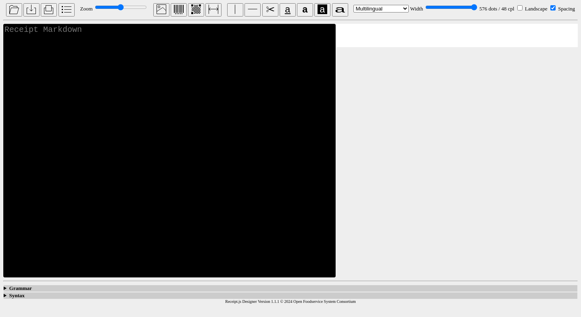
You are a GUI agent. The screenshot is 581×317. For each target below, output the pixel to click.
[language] (381, 9)
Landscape (536, 9)
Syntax (17, 305)
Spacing (566, 9)
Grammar (20, 298)
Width (416, 9)
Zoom (86, 9)
